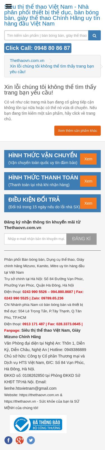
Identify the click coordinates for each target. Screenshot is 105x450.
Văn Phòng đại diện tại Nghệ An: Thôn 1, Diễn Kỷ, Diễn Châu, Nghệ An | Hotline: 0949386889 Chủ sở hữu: (45, 349)
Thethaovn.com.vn (27, 60)
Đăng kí (81, 238)
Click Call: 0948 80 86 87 (38, 48)
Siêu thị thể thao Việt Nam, (46, 330)
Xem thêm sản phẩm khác (77, 131)
